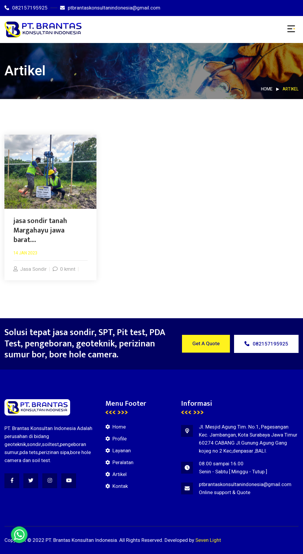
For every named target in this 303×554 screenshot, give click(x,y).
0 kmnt (64, 269)
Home (267, 89)
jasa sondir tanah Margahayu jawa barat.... (40, 230)
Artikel (119, 474)
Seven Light (208, 540)
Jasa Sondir (30, 269)
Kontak (120, 486)
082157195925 (26, 8)
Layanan (121, 450)
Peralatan (122, 462)
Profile (119, 438)
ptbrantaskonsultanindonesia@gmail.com (110, 8)
